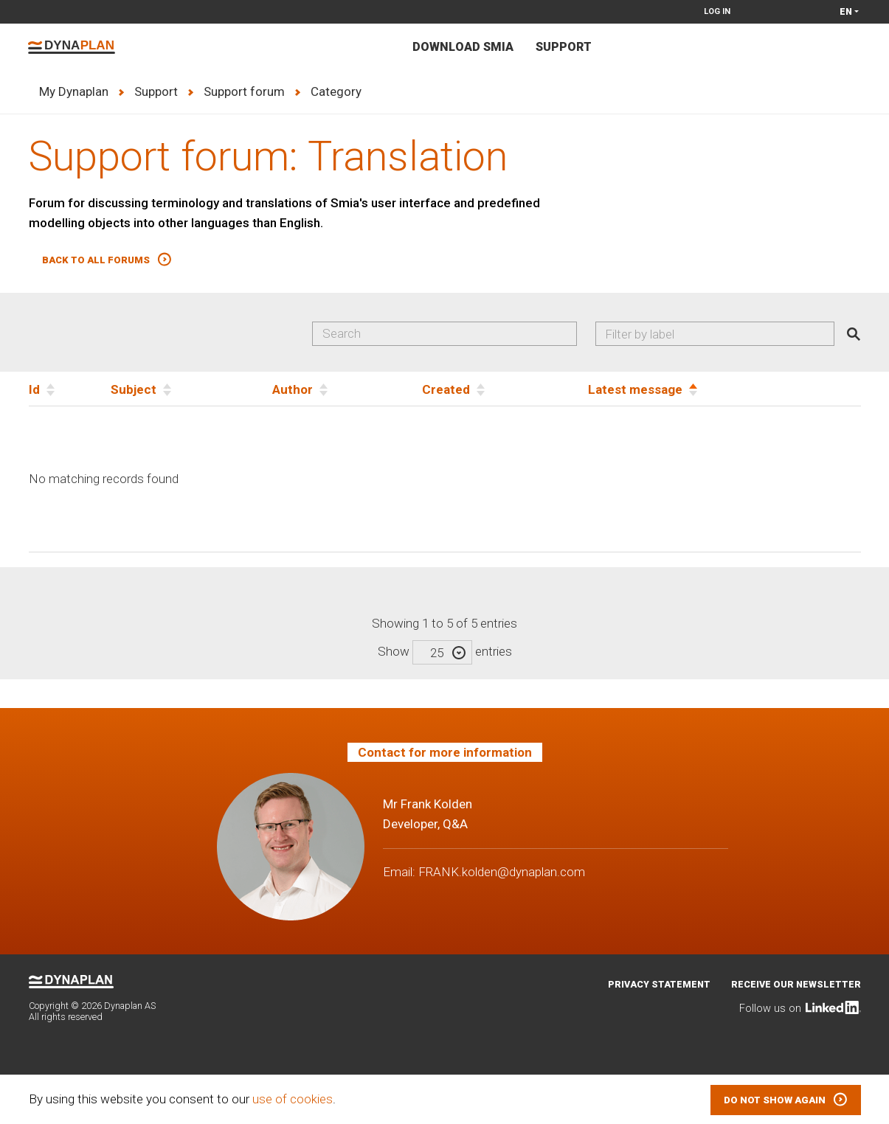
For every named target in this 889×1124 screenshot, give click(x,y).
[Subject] (191, 389)
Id (34, 389)
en (846, 11)
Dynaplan (71, 47)
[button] (107, 260)
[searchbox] (720, 334)
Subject (133, 389)
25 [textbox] (436, 652)
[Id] (70, 389)
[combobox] (714, 334)
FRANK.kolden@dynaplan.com (501, 871)
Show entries (445, 651)
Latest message (635, 389)
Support (564, 47)
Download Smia (462, 47)
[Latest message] (724, 389)
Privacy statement (659, 984)
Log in (717, 11)
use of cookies (292, 1099)
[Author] (347, 389)
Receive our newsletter (796, 984)
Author (292, 389)
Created (446, 389)
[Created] (505, 389)
